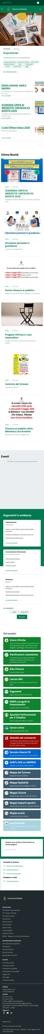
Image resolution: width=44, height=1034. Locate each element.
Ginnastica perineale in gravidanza (17, 244)
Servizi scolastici (7, 922)
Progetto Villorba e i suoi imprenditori (18, 336)
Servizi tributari (7, 925)
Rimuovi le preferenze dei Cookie (12, 1026)
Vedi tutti (22, 617)
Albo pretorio (6, 946)
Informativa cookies (8, 966)
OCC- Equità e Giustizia (9, 913)
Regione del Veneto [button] (7, 3)
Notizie (7, 187)
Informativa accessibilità (10, 968)
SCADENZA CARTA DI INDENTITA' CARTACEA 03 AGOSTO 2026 (19, 193)
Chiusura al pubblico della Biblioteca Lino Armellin (19, 429)
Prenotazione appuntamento (11, 910)
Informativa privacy (8, 963)
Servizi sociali (6, 919)
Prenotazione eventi (9, 916)
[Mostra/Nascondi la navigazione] (2, 9)
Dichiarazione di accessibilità (11, 971)
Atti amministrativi (8, 949)
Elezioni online (7, 927)
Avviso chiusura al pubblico (19, 290)
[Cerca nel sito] (40, 9)
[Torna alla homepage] (22, 898)
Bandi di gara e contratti (10, 955)
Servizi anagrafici (8, 930)
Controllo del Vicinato (16, 384)
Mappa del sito (7, 1022)
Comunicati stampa (8, 980)
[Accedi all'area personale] (38, 3)
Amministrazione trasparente (11, 944)
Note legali (6, 977)
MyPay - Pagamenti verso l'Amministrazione (16, 936)
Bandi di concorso (8, 952)
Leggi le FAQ (6, 974)
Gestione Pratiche (8, 933)
